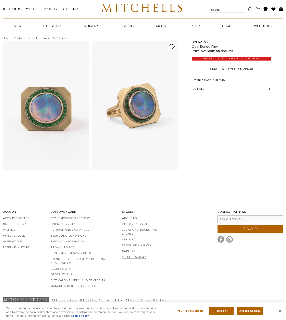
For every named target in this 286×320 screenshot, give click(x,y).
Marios (50, 9)
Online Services (63, 224)
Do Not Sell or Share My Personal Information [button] (78, 261)
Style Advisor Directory (70, 218)
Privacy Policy (62, 247)
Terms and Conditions (68, 236)
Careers (128, 251)
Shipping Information (68, 241)
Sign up (250, 228)
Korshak (70, 9)
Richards (12, 9)
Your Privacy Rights (190, 311)
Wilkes (32, 9)
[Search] (249, 9)
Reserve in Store (16, 247)
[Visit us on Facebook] (221, 239)
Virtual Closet (15, 236)
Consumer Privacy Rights (71, 253)
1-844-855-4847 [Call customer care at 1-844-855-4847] (134, 257)
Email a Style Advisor (231, 69)
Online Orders (14, 224)
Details (231, 89)
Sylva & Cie (202, 42)
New (17, 26)
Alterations (13, 241)
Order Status (61, 274)
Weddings (263, 26)
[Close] (279, 311)
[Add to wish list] (172, 46)
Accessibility (61, 269)
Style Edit (130, 239)
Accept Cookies (250, 311)
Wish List (10, 230)
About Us (129, 218)
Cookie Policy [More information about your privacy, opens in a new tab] (80, 316)
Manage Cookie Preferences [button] (73, 286)
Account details (16, 218)
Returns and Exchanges (70, 230)
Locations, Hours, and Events (140, 232)
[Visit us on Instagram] (229, 239)
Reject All (221, 311)
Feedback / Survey (137, 245)
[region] (143, 311)
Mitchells (143, 9)
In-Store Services (136, 224)
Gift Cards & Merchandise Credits (78, 280)
